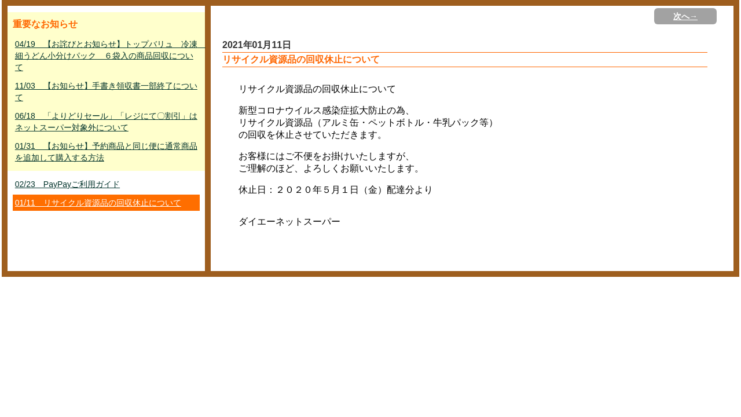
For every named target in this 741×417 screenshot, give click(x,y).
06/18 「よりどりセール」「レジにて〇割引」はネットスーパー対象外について (106, 121)
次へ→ (685, 16)
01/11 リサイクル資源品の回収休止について (98, 202)
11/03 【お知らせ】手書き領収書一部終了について (106, 91)
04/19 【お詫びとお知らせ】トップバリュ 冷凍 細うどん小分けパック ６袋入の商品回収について (107, 55)
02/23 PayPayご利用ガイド (67, 184)
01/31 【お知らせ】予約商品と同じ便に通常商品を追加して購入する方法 (106, 151)
